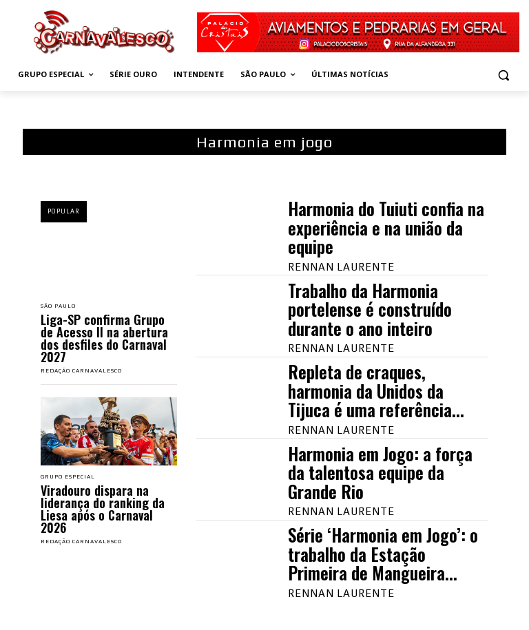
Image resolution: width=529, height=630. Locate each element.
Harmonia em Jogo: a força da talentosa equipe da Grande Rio (380, 472)
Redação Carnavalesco (81, 371)
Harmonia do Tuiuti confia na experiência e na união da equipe (386, 227)
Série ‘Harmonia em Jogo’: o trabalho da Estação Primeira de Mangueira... (383, 553)
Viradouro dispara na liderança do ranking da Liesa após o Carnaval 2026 (103, 508)
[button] (503, 75)
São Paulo (58, 306)
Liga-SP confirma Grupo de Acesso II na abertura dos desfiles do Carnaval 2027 (104, 338)
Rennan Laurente (341, 267)
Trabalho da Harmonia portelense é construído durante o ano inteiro (370, 309)
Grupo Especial (68, 477)
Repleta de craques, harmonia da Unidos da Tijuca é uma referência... (376, 390)
